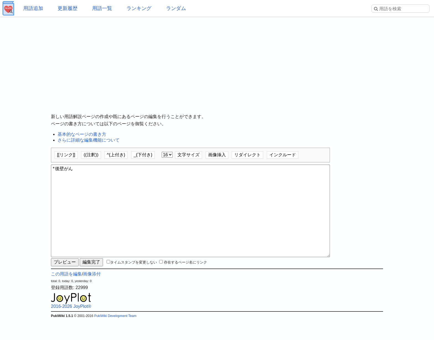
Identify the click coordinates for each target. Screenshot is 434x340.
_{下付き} (143, 154)
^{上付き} (116, 154)
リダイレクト (247, 154)
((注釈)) (91, 154)
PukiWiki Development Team (115, 336)
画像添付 (92, 294)
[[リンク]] (66, 154)
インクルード (282, 154)
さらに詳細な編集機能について (89, 140)
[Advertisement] (217, 61)
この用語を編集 (66, 294)
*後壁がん (190, 221)
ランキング (138, 8)
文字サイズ (188, 154)
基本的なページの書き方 (82, 134)
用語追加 (33, 8)
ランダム (176, 8)
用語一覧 (102, 8)
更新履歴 (68, 8)
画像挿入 (217, 154)
